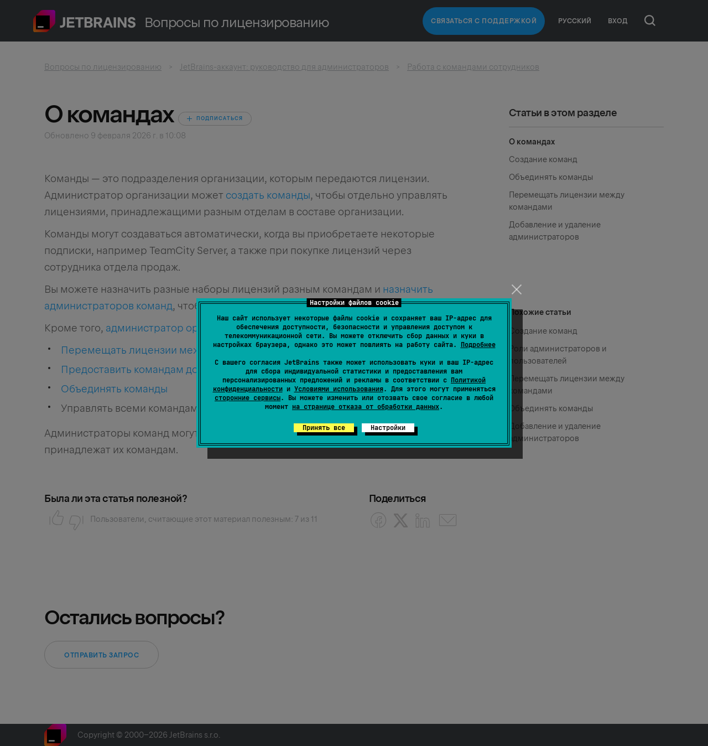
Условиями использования (338, 389)
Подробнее (478, 344)
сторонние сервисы (247, 397)
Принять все (324, 427)
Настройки (388, 427)
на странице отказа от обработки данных (365, 406)
